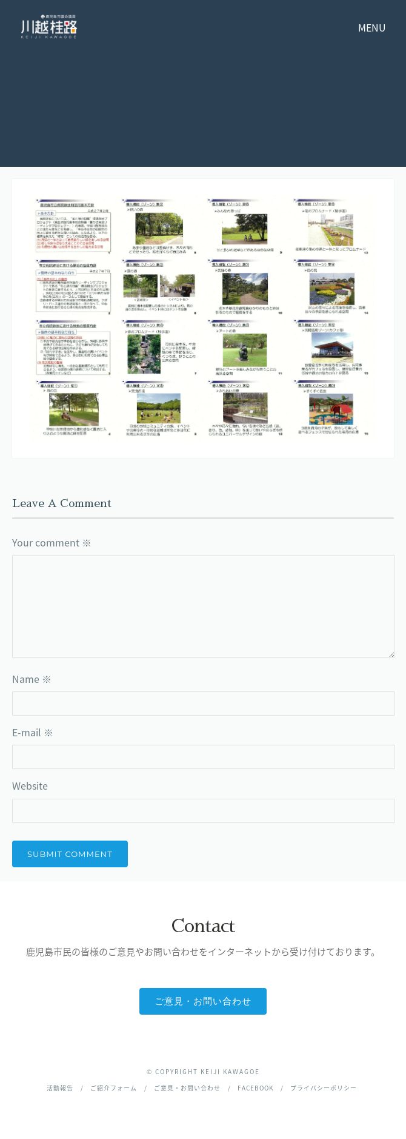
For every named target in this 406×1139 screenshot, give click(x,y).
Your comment (52, 542)
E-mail (32, 732)
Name (32, 678)
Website (30, 785)
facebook (255, 1087)
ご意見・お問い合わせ (203, 1001)
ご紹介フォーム (113, 1087)
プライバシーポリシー (323, 1087)
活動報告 (60, 1087)
